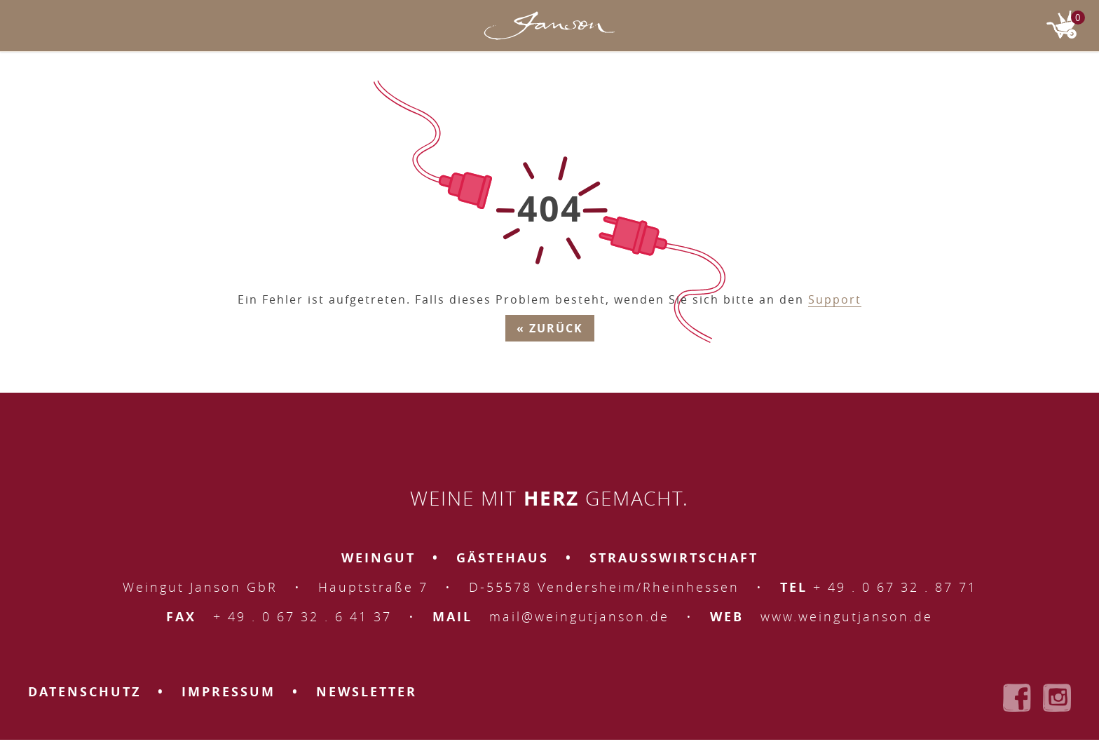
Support (834, 299)
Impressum (228, 692)
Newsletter (366, 692)
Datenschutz (84, 692)
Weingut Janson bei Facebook (1017, 698)
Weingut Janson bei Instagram (1057, 698)
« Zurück (550, 328)
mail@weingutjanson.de (579, 616)
